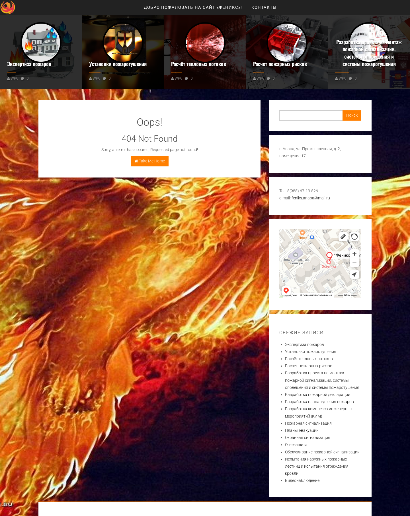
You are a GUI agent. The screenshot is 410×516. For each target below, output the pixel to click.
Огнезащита (296, 444)
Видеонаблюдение (302, 480)
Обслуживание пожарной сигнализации (322, 452)
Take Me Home (149, 161)
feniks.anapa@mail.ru (311, 198)
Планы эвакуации (302, 430)
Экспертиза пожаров (29, 63)
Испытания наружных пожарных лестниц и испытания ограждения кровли (316, 466)
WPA (14, 79)
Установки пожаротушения (118, 63)
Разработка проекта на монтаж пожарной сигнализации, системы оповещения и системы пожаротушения (369, 52)
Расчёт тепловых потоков (198, 63)
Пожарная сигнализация (308, 423)
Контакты (264, 7)
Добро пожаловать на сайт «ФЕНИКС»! (193, 7)
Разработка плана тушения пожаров (319, 401)
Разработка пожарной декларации (317, 394)
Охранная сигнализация (307, 437)
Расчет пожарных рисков (280, 63)
